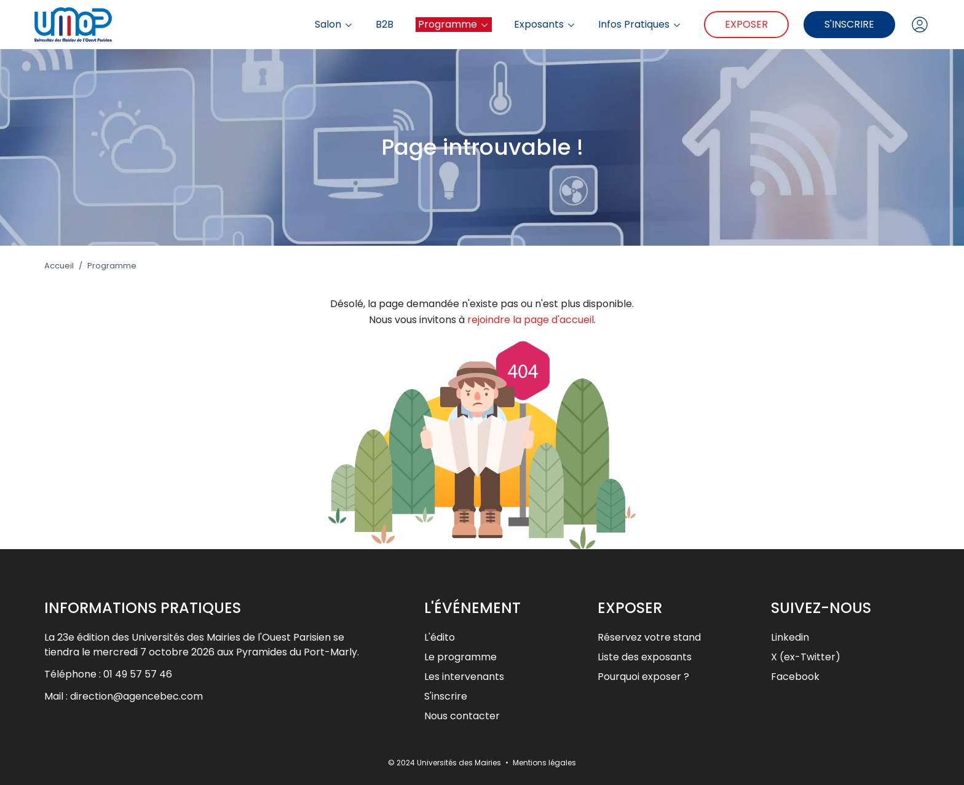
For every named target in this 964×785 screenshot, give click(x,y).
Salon (334, 24)
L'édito (439, 637)
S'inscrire (849, 24)
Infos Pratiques (640, 24)
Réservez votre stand (649, 637)
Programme (453, 24)
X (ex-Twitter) (805, 657)
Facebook (795, 677)
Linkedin (790, 637)
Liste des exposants (645, 657)
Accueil (59, 265)
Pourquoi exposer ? (643, 677)
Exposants (545, 24)
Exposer (746, 24)
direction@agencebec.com (136, 696)
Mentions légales (544, 762)
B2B (384, 24)
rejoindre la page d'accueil (530, 320)
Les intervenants (464, 677)
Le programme (460, 657)
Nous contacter (462, 716)
